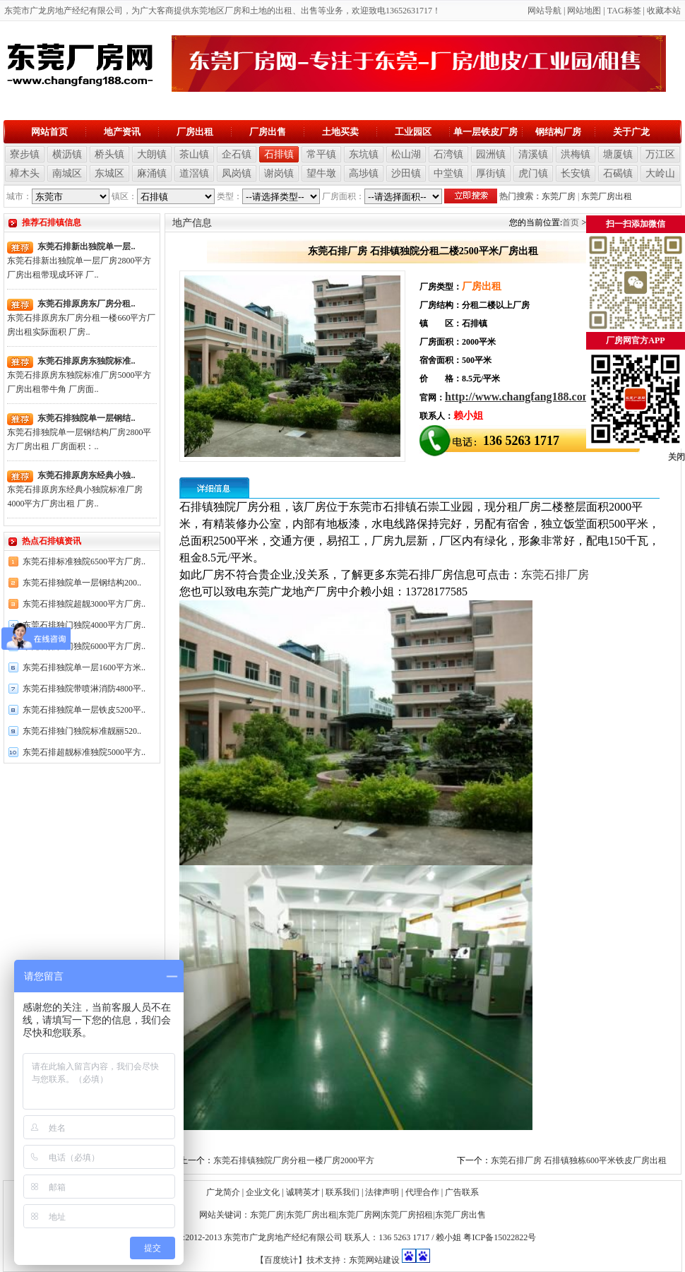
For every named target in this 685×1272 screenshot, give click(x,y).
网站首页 (49, 131)
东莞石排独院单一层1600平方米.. (84, 667)
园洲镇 (491, 154)
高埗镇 (364, 173)
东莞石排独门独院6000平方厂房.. (84, 646)
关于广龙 (631, 131)
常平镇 (321, 154)
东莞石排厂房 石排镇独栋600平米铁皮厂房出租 (579, 1160)
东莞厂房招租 (407, 1215)
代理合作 (422, 1192)
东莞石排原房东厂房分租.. (86, 304)
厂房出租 (195, 131)
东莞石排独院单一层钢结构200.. (82, 583)
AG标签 (626, 11)
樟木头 (25, 173)
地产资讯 (122, 131)
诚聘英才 (303, 1192)
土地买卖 (340, 131)
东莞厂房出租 (606, 196)
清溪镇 (533, 154)
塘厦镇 (618, 154)
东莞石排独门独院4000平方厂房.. (84, 625)
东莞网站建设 (374, 1260)
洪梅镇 (575, 154)
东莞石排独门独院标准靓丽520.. (82, 731)
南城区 (67, 173)
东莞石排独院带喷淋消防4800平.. (84, 689)
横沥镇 (67, 154)
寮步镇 (25, 154)
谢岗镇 (279, 173)
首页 (570, 222)
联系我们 (342, 1192)
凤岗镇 (236, 173)
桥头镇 (109, 154)
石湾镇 (448, 154)
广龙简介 (223, 1192)
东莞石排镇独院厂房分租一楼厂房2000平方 (293, 1160)
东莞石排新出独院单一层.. (86, 246)
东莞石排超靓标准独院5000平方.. (84, 752)
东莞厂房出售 (460, 1215)
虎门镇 (533, 173)
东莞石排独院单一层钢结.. (86, 418)
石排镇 (279, 154)
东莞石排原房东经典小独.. (86, 475)
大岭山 (660, 173)
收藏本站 (664, 11)
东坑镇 (364, 154)
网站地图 (584, 11)
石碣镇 (618, 173)
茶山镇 (194, 154)
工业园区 (413, 131)
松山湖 (406, 154)
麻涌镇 (152, 173)
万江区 (660, 154)
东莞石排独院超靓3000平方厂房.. (84, 604)
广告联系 (462, 1192)
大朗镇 (152, 154)
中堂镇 (448, 173)
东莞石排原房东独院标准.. (86, 361)
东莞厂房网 (359, 1215)
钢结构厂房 (558, 131)
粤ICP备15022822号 (499, 1237)
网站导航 (544, 11)
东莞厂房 (559, 196)
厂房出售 (267, 131)
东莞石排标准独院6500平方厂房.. (84, 561)
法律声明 (382, 1192)
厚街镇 (491, 173)
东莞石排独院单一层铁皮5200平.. (84, 710)
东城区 (109, 173)
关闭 (676, 457)
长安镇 (575, 173)
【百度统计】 (281, 1260)
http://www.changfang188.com (518, 397)
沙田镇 (406, 173)
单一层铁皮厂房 (485, 131)
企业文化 (263, 1192)
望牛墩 (321, 173)
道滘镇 (194, 173)
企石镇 (236, 154)
